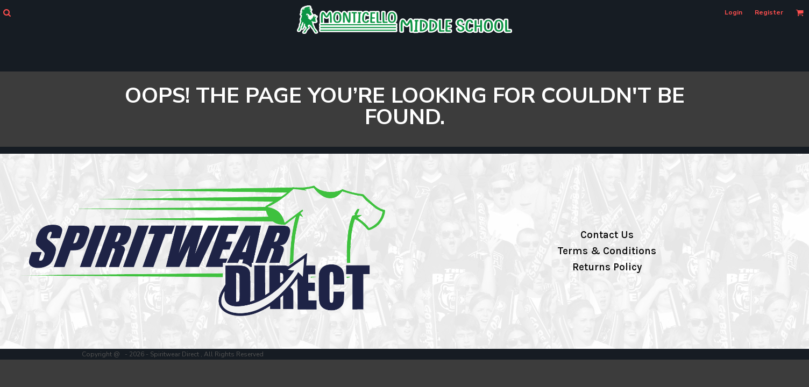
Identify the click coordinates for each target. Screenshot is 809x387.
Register (769, 12)
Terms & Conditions (606, 251)
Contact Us (607, 235)
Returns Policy (607, 267)
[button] (7, 13)
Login (733, 12)
